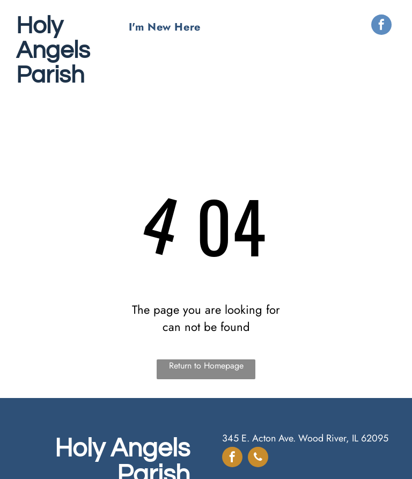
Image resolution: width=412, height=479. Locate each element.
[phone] (258, 458)
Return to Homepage (206, 365)
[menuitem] (165, 27)
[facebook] (381, 26)
